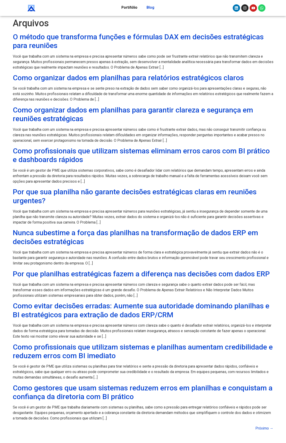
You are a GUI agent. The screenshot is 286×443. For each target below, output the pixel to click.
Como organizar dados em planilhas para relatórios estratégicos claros (128, 77)
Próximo (264, 428)
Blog (150, 7)
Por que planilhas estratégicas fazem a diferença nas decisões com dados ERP (141, 274)
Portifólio (129, 7)
